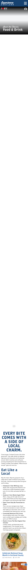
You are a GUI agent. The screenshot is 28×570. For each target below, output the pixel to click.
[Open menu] (25, 3)
